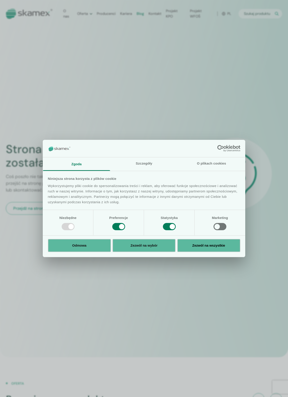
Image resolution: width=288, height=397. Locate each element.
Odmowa (79, 245)
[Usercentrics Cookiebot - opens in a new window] (220, 148)
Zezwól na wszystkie (208, 245)
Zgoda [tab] (76, 164)
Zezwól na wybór (144, 245)
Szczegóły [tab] (144, 163)
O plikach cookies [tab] (211, 163)
